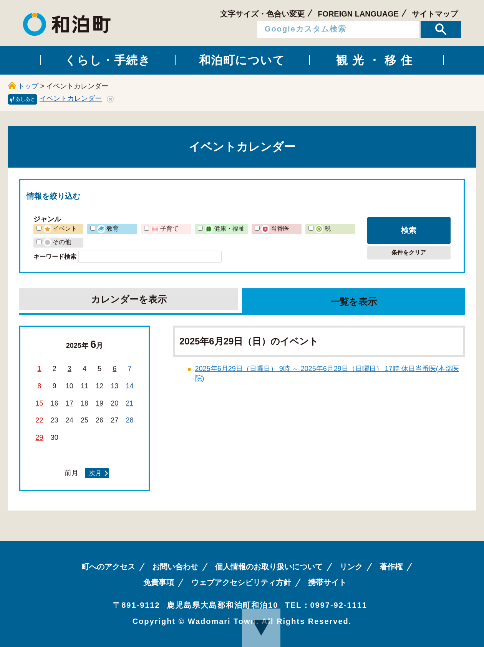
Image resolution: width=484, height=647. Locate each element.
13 (114, 386)
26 (99, 420)
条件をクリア (408, 252)
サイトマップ (435, 14)
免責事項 (158, 582)
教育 (108, 228)
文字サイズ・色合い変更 (262, 14)
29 (39, 437)
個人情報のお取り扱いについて (269, 566)
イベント (60, 228)
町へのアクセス (108, 566)
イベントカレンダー (71, 98)
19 (99, 403)
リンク (351, 566)
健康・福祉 (225, 228)
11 (84, 386)
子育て (165, 228)
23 (54, 420)
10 (69, 386)
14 (129, 386)
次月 (95, 472)
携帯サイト (327, 582)
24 (69, 420)
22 (39, 420)
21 (129, 403)
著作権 (391, 566)
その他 (57, 241)
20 (114, 403)
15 (39, 403)
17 (69, 403)
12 (99, 386)
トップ (28, 86)
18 (84, 403)
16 (54, 403)
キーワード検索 (54, 256)
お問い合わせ (175, 566)
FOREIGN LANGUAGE (358, 14)
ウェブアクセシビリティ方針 (241, 582)
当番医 (275, 228)
